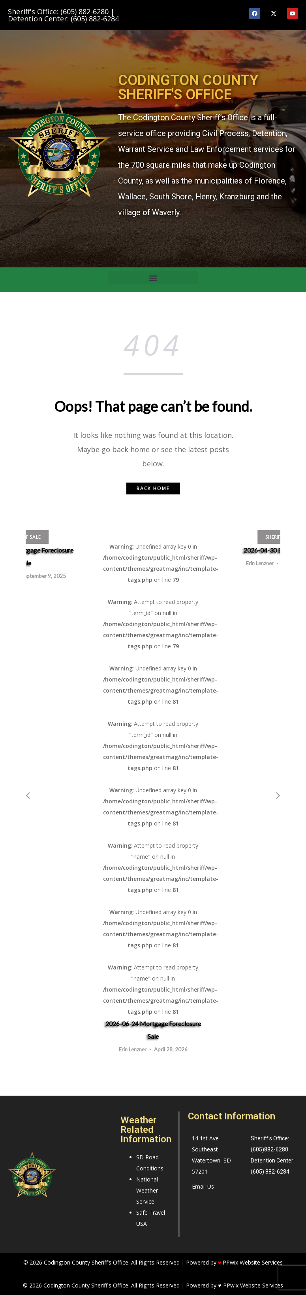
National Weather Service (147, 1190)
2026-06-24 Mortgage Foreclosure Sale (153, 1030)
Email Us (203, 1186)
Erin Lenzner (132, 1049)
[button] (153, 277)
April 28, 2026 (171, 1049)
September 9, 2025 (43, 576)
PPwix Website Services (253, 1285)
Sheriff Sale (26, 537)
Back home (153, 488)
